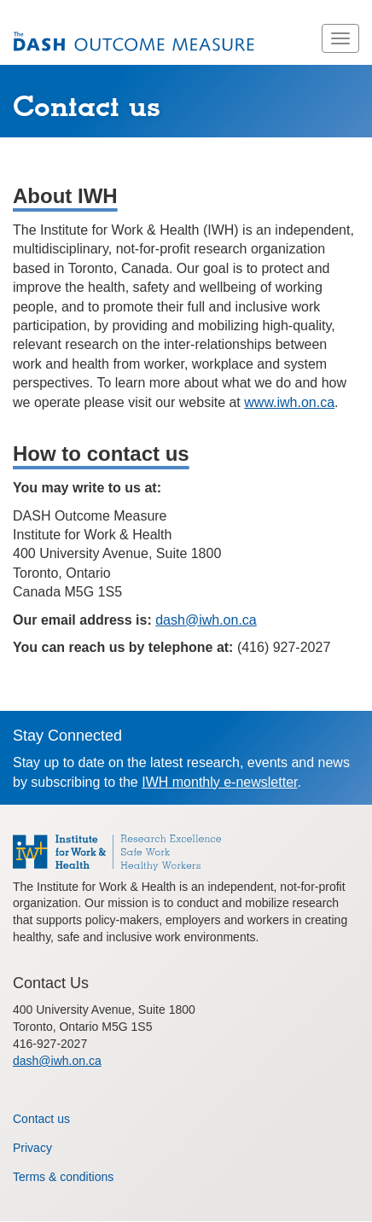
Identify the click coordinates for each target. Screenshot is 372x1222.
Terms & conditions (63, 1177)
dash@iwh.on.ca (206, 620)
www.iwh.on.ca (289, 402)
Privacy (32, 1148)
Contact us (41, 1119)
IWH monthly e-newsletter (219, 782)
